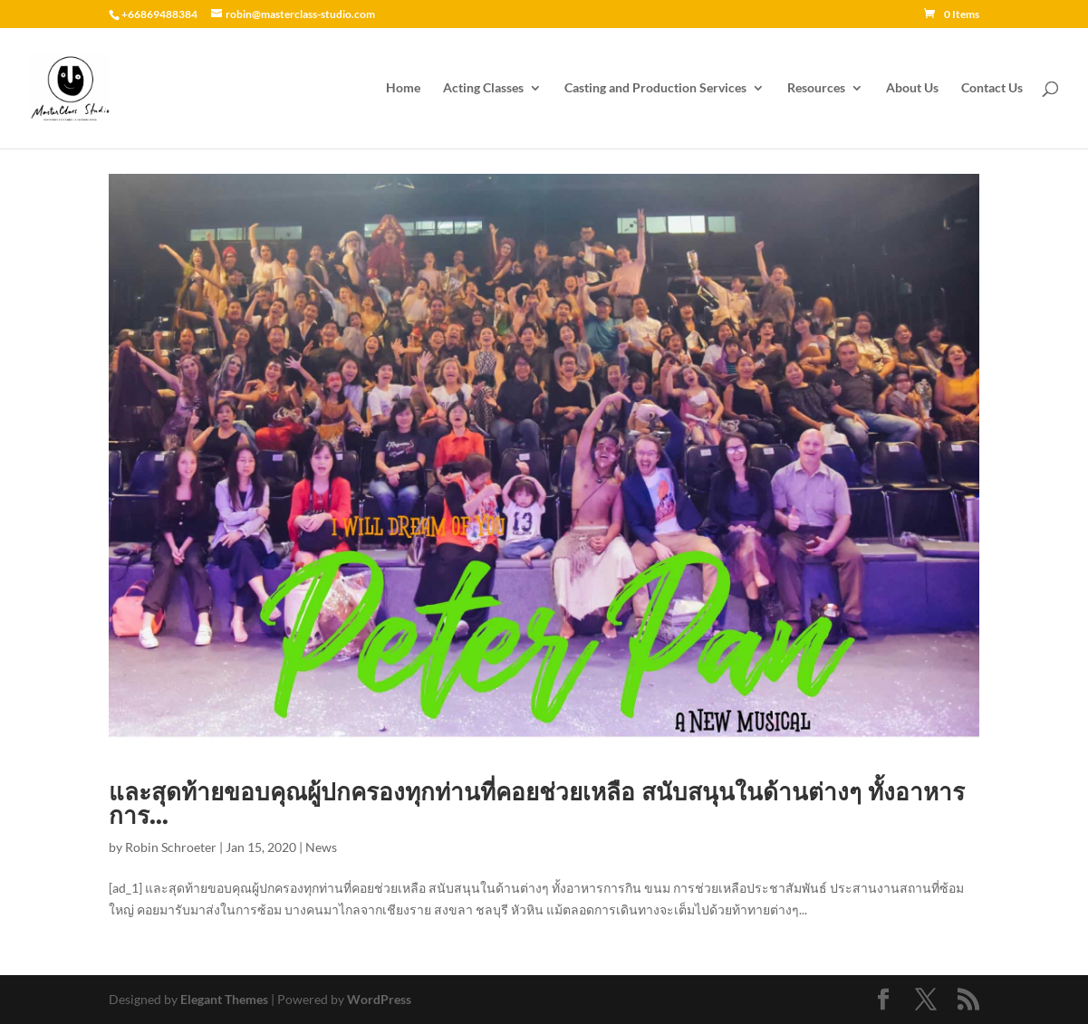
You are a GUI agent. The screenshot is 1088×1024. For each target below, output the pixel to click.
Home (403, 88)
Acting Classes (483, 88)
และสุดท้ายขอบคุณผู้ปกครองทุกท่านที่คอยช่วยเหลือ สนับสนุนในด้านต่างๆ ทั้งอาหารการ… (537, 804)
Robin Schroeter (171, 847)
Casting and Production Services (655, 88)
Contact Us (992, 88)
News (321, 847)
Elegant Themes (224, 999)
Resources (816, 88)
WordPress (379, 999)
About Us (912, 88)
